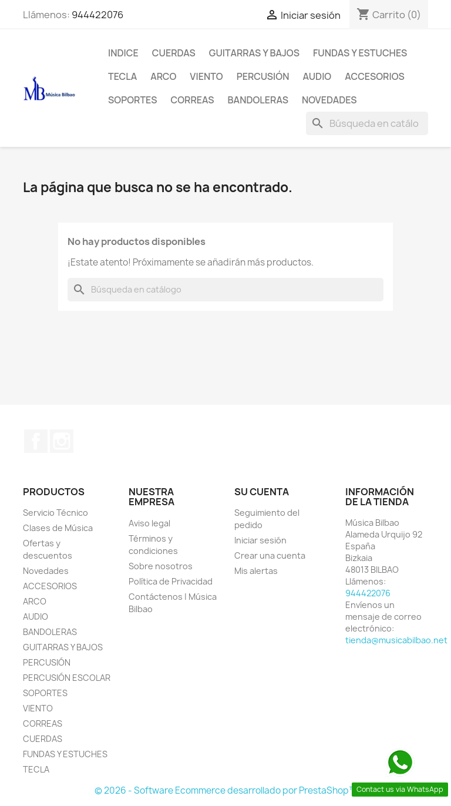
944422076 (97, 14)
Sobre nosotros (161, 566)
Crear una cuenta (269, 555)
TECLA (122, 76)
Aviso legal (149, 523)
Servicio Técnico (55, 512)
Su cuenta (261, 491)
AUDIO (316, 76)
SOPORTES (132, 99)
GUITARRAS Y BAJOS (254, 52)
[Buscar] (367, 123)
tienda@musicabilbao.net (396, 640)
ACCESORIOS (375, 76)
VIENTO (206, 76)
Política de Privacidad (171, 581)
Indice (123, 52)
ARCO (163, 76)
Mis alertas (256, 570)
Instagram (61, 441)
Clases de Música (58, 527)
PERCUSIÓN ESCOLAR (66, 677)
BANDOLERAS (258, 99)
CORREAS (192, 99)
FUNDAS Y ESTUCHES (360, 52)
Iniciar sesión (260, 540)
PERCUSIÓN (263, 76)
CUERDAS (174, 52)
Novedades (329, 99)
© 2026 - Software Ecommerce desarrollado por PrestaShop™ (226, 790)
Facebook (36, 441)
